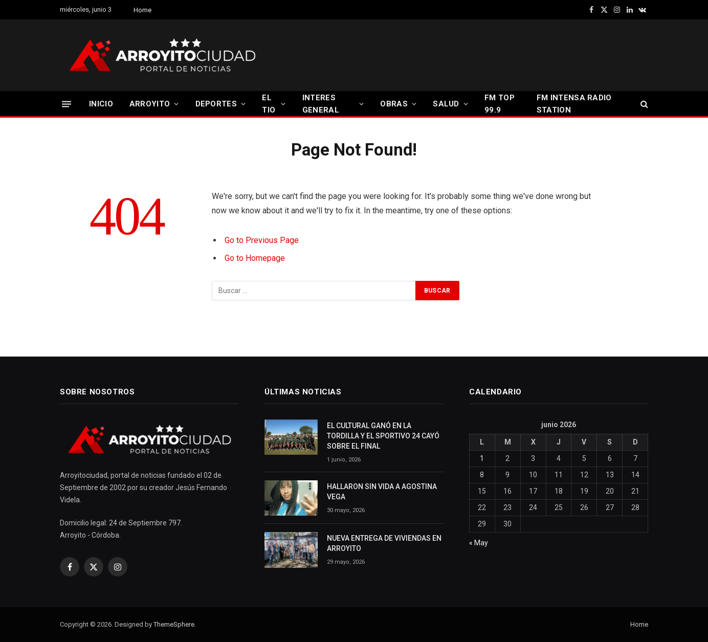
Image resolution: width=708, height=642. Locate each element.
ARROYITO (149, 103)
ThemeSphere (173, 624)
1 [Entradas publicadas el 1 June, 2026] (482, 458)
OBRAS (394, 103)
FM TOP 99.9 (499, 104)
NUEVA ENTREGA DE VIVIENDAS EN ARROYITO (384, 543)
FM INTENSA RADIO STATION (574, 104)
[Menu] (66, 104)
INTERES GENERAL (320, 104)
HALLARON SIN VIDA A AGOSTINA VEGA (382, 491)
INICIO (101, 103)
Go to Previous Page (262, 240)
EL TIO (268, 104)
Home (142, 10)
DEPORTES (216, 103)
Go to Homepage (255, 258)
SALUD (446, 103)
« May (478, 543)
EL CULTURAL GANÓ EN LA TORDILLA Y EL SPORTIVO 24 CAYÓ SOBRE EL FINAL (383, 436)
